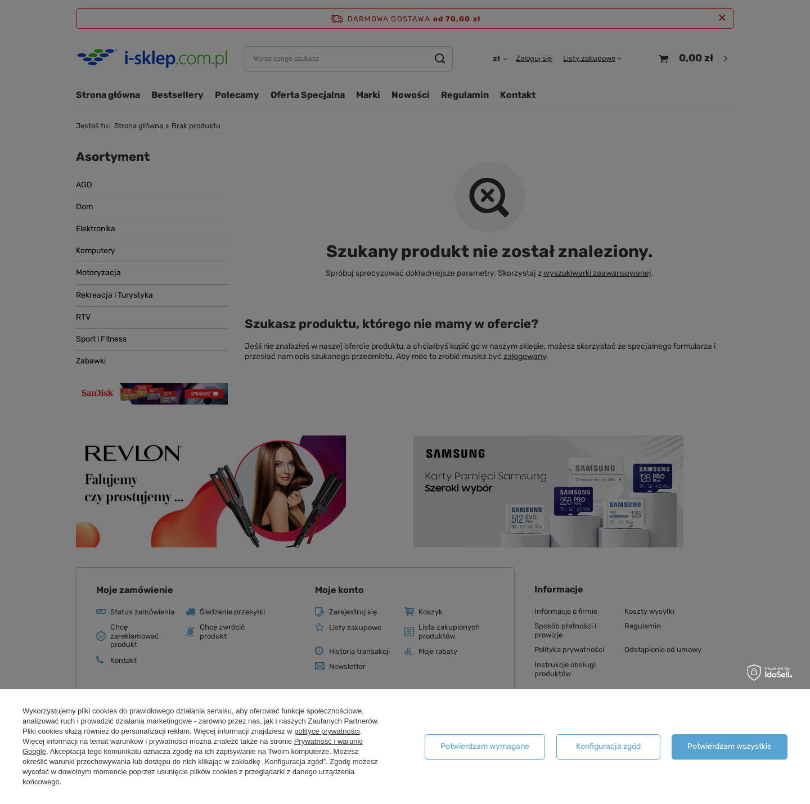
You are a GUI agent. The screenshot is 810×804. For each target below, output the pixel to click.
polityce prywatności (326, 731)
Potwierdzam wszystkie (729, 746)
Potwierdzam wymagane (484, 746)
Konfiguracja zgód (608, 746)
